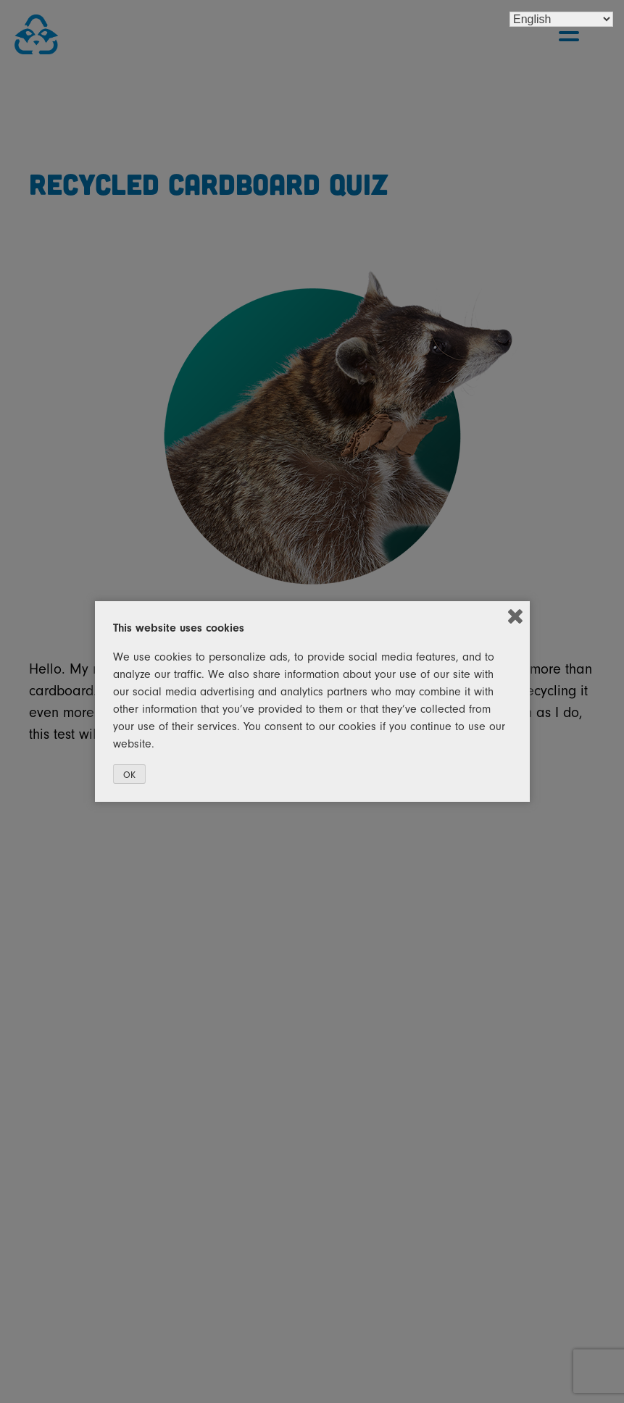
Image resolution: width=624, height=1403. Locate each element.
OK (129, 774)
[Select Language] (561, 19)
